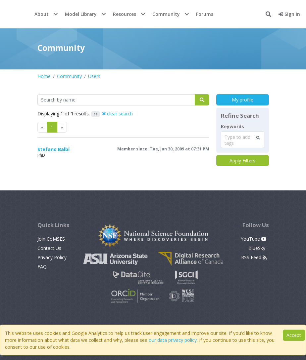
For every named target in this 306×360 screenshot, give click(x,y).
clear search (117, 113)
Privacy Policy (52, 257)
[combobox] (242, 140)
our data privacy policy (173, 340)
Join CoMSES (51, 239)
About (41, 14)
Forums (204, 14)
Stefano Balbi (53, 149)
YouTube (254, 239)
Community (166, 14)
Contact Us (49, 248)
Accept (293, 335)
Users (94, 76)
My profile (242, 100)
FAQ (42, 266)
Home (44, 76)
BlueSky (257, 248)
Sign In (289, 14)
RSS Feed (254, 257)
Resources (124, 14)
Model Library (81, 14)
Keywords (232, 127)
